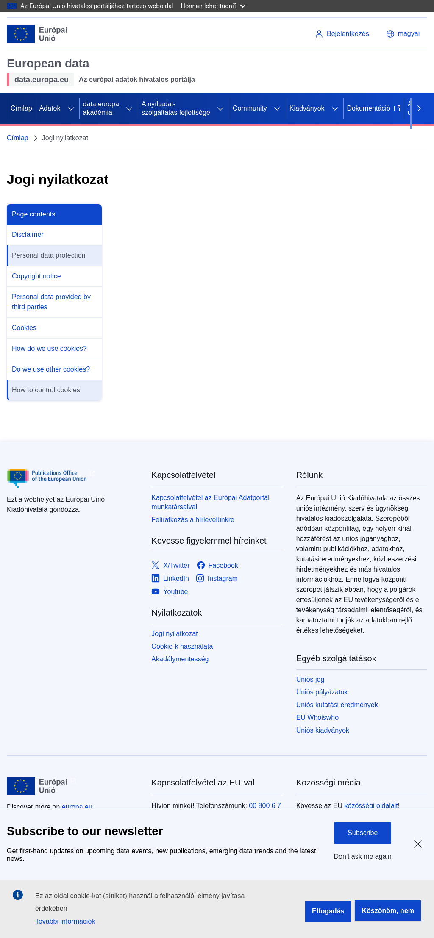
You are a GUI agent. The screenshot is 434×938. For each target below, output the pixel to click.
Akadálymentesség (180, 659)
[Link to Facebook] (217, 565)
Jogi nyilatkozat (174, 633)
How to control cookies (46, 390)
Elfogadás (328, 911)
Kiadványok (307, 108)
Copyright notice (36, 276)
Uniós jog (310, 679)
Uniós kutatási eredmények (337, 704)
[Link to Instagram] (217, 578)
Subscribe (363, 832)
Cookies (24, 327)
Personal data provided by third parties (51, 302)
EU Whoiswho (317, 717)
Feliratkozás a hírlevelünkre (192, 519)
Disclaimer (28, 234)
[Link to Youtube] (169, 592)
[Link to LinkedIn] (170, 578)
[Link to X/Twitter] (170, 565)
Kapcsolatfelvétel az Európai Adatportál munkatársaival (210, 502)
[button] (403, 34)
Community (250, 108)
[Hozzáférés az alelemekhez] (70, 108)
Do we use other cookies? (51, 369)
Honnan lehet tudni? (213, 5)
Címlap (21, 108)
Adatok (50, 108)
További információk (65, 921)
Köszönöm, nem (388, 910)
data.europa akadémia (101, 108)
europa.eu (77, 806)
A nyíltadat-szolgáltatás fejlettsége (176, 108)
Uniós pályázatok (322, 692)
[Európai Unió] (37, 34)
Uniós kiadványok (322, 730)
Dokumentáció (374, 108)
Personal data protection (48, 255)
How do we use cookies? (49, 348)
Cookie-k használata (182, 646)
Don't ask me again (363, 856)
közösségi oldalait (371, 805)
